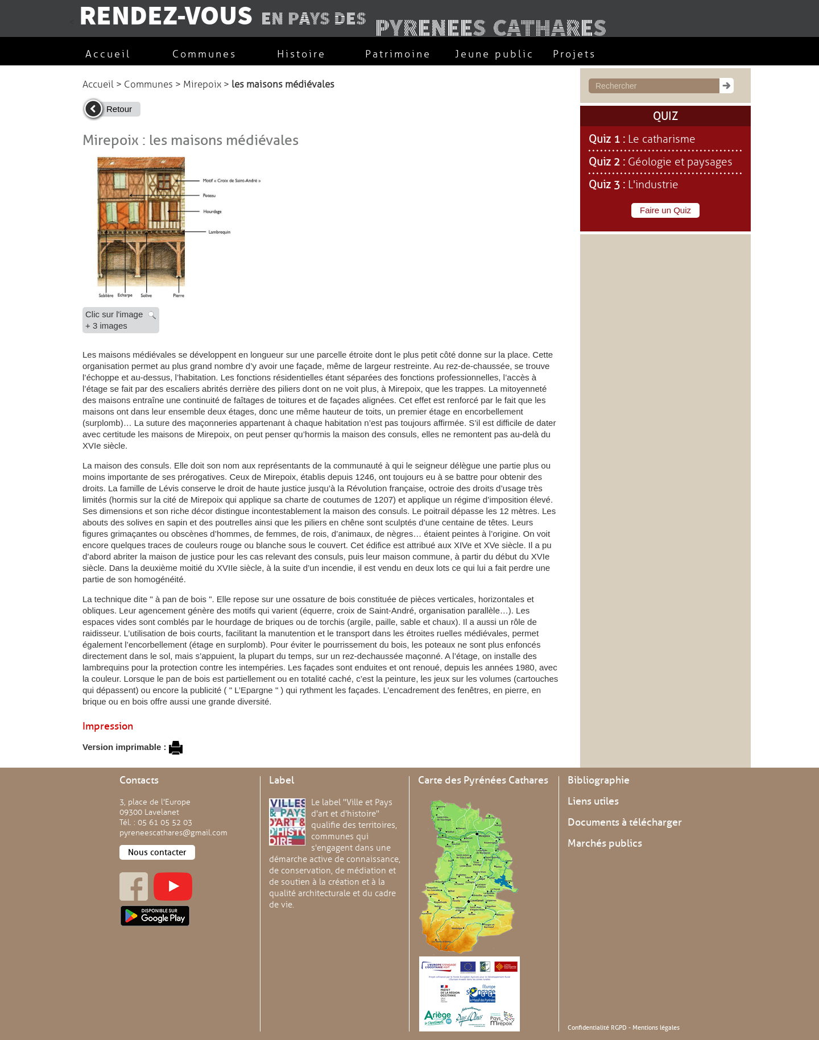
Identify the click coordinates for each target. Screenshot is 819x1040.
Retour (119, 109)
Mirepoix (202, 84)
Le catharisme (662, 139)
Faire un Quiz (665, 210)
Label (281, 780)
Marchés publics (605, 843)
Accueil (98, 84)
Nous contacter (157, 852)
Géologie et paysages (680, 162)
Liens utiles (593, 801)
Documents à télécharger (625, 822)
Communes (148, 84)
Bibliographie (599, 780)
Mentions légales (656, 1027)
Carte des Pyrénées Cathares (483, 780)
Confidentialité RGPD (597, 1027)
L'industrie (653, 185)
